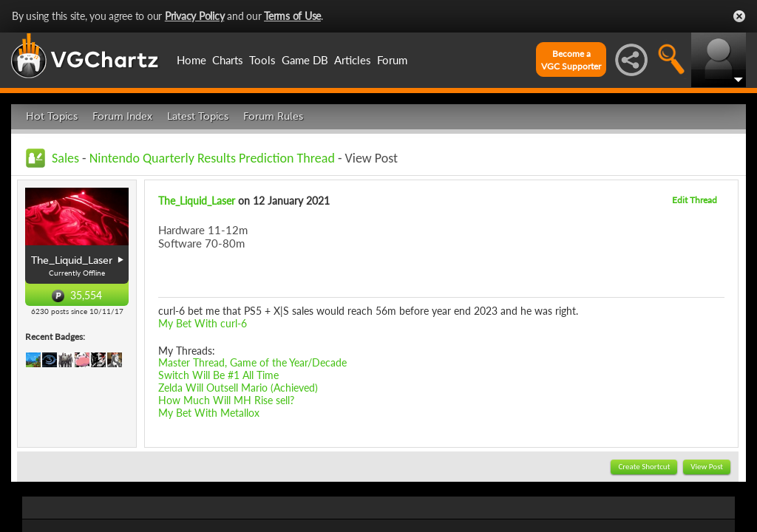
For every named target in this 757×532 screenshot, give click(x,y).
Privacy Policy (195, 16)
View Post (706, 466)
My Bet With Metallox (208, 412)
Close (739, 16)
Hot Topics (52, 116)
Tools (262, 59)
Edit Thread (694, 199)
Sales (65, 158)
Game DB (305, 59)
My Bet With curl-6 (202, 323)
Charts (227, 59)
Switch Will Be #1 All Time (218, 375)
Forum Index (122, 116)
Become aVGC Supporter (571, 60)
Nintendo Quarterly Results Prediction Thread (212, 158)
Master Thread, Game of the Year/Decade (252, 362)
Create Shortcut (644, 466)
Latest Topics (197, 116)
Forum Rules (273, 116)
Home (191, 59)
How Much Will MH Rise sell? (226, 400)
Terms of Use (292, 16)
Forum (392, 59)
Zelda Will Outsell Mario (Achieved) (238, 387)
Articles (352, 59)
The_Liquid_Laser (196, 200)
